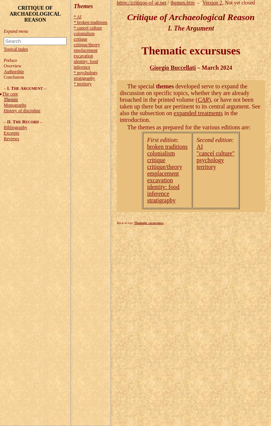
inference (82, 67)
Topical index (16, 49)
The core (10, 94)
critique (80, 39)
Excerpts (11, 133)
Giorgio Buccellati (173, 67)
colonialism (84, 33)
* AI (78, 16)
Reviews (11, 138)
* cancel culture (88, 28)
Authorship (14, 71)
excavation (83, 56)
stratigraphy (84, 78)
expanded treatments (198, 113)
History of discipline (22, 110)
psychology (210, 160)
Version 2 (212, 3)
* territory (83, 83)
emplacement (86, 50)
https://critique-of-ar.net (141, 3)
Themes (11, 99)
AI (200, 146)
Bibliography (15, 127)
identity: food (86, 61)
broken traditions (167, 146)
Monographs (15, 105)
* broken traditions (91, 22)
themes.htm (182, 3)
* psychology (86, 72)
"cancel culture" (216, 153)
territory (206, 167)
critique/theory (87, 44)
